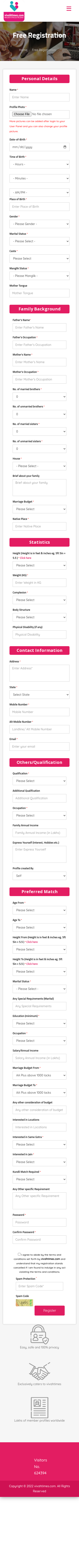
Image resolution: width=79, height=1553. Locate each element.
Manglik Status (19, 268)
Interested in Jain (23, 1154)
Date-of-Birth (18, 139)
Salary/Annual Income (25, 1050)
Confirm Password (24, 1232)
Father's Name (22, 320)
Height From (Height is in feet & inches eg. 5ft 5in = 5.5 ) (39, 939)
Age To (17, 920)
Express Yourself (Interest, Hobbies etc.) (36, 842)
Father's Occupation (25, 337)
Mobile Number (19, 704)
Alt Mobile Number (21, 722)
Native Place (21, 519)
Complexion (20, 592)
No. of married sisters (26, 424)
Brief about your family (26, 476)
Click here (25, 558)
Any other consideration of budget (32, 1102)
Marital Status (18, 234)
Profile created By (23, 868)
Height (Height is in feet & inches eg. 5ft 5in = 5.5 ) (39, 555)
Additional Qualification (26, 791)
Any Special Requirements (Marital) (33, 998)
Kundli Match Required (27, 1172)
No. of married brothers (27, 389)
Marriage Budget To (25, 1085)
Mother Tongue (18, 285)
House (17, 458)
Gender (14, 216)
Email (13, 739)
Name (13, 90)
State (13, 687)
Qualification (21, 773)
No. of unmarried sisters (28, 441)
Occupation (20, 808)
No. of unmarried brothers (29, 406)
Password (19, 1215)
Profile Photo (17, 107)
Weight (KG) (20, 575)
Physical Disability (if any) (27, 627)
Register (49, 1310)
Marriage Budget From (27, 1068)
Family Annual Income (25, 825)
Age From (19, 903)
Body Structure (21, 610)
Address (15, 661)
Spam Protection (26, 1278)
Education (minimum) (26, 1016)
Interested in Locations (26, 1120)
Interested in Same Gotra (28, 1137)
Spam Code (22, 1296)
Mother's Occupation (26, 372)
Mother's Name (22, 354)
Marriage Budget (23, 501)
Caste (13, 251)
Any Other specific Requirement (31, 1189)
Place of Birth (18, 199)
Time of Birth (17, 157)
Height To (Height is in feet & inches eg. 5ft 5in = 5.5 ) (37, 961)
